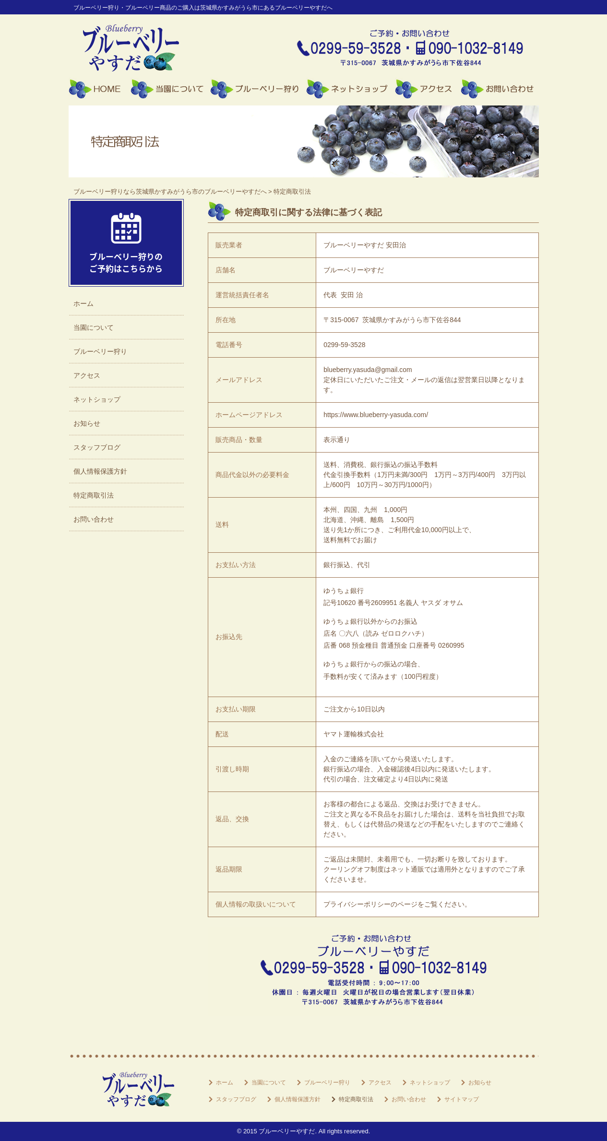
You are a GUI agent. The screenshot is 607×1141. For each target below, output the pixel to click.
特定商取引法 (93, 495)
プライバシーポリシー (357, 904)
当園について (170, 89)
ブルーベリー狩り (258, 89)
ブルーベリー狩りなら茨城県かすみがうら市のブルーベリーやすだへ (170, 191)
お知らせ (86, 423)
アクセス (428, 89)
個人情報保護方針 (100, 471)
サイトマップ (461, 1099)
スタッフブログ (96, 447)
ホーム (100, 89)
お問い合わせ (500, 89)
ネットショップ (350, 89)
